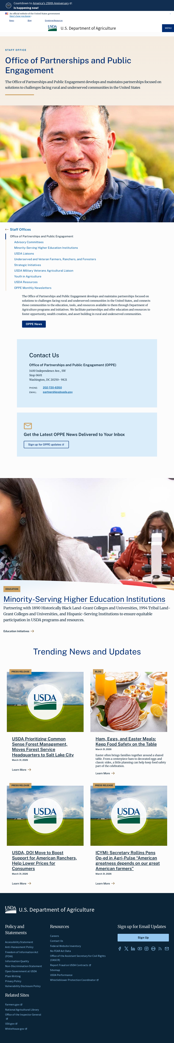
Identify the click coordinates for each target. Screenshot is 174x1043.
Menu (168, 28)
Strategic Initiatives (27, 265)
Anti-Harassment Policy (19, 947)
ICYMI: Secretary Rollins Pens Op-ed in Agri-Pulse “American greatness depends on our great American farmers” (128, 860)
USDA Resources (26, 282)
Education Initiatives (16, 631)
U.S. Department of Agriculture (88, 28)
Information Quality (17, 961)
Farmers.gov (14, 1004)
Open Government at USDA (21, 971)
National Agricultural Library (22, 1009)
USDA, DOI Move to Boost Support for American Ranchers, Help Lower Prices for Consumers (44, 860)
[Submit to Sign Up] (143, 937)
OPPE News (34, 324)
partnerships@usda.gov (58, 392)
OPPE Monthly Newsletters (32, 288)
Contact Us (56, 941)
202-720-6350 (52, 387)
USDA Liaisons (24, 253)
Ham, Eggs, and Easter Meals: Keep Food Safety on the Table (126, 741)
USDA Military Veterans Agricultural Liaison (43, 270)
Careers (54, 936)
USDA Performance (61, 975)
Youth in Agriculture (27, 276)
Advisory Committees (29, 242)
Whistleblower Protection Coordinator (74, 980)
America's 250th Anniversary (52, 3)
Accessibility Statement (19, 942)
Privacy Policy (13, 981)
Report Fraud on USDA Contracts (70, 965)
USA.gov (11, 1023)
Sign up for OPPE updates (46, 444)
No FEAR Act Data (60, 951)
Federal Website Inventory (65, 946)
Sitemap (55, 970)
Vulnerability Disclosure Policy (23, 986)
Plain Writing (13, 976)
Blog (29, 20)
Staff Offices (20, 229)
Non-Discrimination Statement (23, 966)
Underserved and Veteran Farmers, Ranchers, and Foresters (55, 259)
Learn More (19, 769)
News (11, 20)
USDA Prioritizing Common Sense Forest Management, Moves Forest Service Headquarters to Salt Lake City (43, 746)
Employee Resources (54, 20)
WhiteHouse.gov (16, 1028)
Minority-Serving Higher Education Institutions (46, 247)
